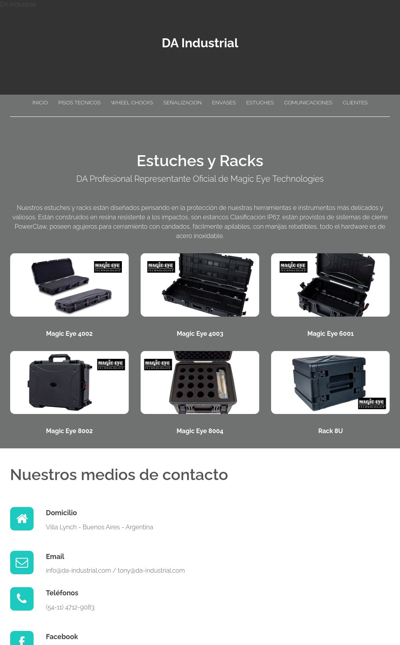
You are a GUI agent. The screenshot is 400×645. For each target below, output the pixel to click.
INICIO (40, 102)
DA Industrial (200, 43)
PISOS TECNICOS (79, 102)
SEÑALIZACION (182, 102)
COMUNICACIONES (308, 102)
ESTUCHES (260, 102)
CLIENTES (355, 102)
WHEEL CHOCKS (132, 102)
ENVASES (224, 102)
